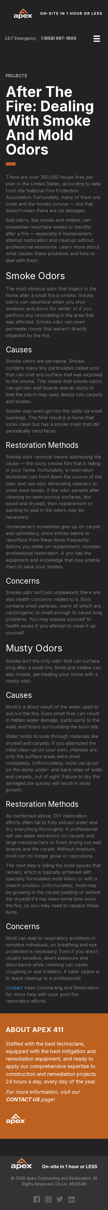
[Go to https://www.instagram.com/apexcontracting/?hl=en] (48, 1200)
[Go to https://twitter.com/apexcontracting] (59, 1200)
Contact (14, 988)
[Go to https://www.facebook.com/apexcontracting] (36, 1200)
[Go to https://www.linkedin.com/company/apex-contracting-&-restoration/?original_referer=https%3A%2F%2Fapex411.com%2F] (71, 1200)
